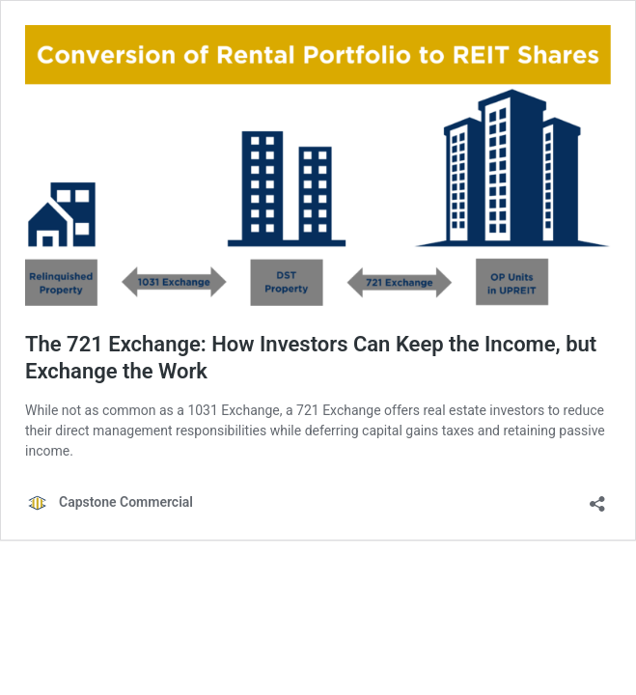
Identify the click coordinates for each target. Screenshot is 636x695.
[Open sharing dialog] (597, 498)
